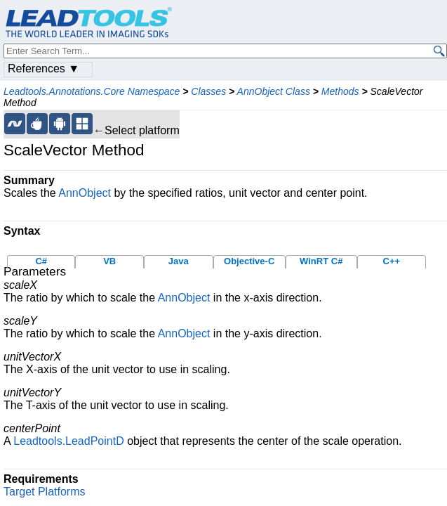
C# (41, 261)
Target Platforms (44, 492)
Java (178, 261)
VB (109, 261)
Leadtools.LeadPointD (68, 441)
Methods (340, 91)
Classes (208, 91)
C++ (392, 261)
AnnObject (84, 193)
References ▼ (43, 68)
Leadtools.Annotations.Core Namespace (92, 91)
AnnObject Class (273, 91)
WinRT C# (321, 261)
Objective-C (249, 261)
